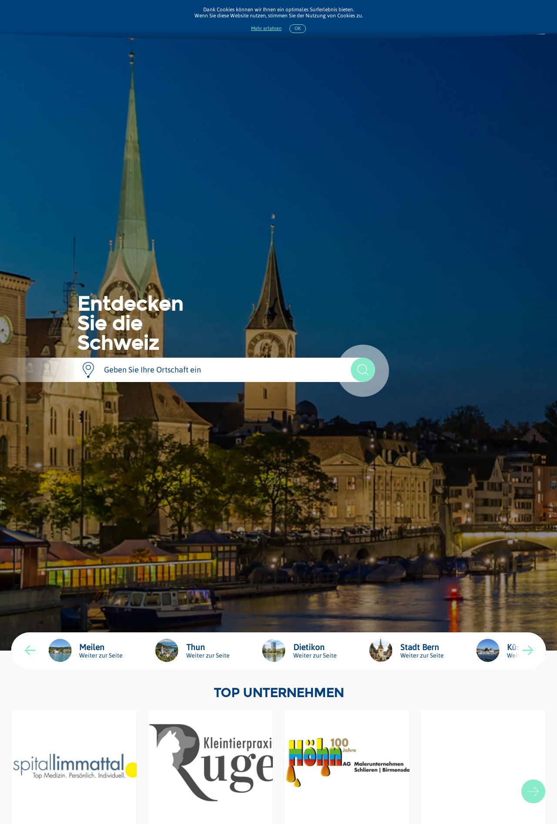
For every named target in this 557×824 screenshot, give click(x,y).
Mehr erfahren (266, 28)
